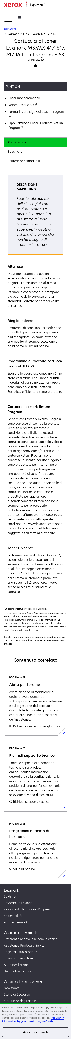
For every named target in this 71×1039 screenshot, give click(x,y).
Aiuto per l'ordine (16, 965)
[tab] (35, 142)
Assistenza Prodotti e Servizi (24, 945)
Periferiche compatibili (24, 161)
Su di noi (10, 896)
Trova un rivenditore (18, 958)
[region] (35, 1021)
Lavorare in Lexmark (19, 903)
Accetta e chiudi (35, 1032)
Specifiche (15, 151)
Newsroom (12, 988)
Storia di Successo (17, 994)
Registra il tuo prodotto (21, 952)
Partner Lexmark (16, 922)
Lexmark (11, 890)
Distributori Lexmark (18, 971)
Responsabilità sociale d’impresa (27, 909)
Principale (51, 5)
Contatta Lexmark (20, 932)
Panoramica (17, 142)
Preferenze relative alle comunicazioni (31, 939)
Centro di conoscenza (24, 981)
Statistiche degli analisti (21, 1001)
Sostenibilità (13, 916)
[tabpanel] (35, 386)
